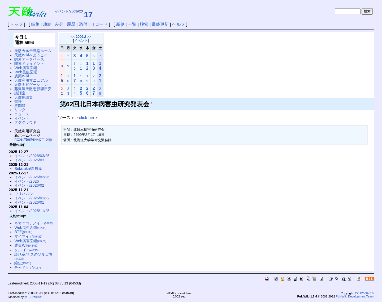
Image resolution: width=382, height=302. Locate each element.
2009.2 (81, 37)
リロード (99, 24)
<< (73, 37)
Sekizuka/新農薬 (28, 168)
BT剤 (23, 232)
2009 (73, 11)
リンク (19, 110)
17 (88, 14)
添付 (83, 24)
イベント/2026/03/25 (31, 156)
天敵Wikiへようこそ (30, 55)
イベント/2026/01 (29, 202)
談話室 (19, 93)
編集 (35, 24)
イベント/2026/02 (29, 185)
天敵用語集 (23, 97)
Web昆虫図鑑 (25, 72)
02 (80, 11)
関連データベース (29, 59)
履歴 (71, 24)
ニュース (21, 114)
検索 (144, 24)
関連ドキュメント (29, 63)
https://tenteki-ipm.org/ (33, 139)
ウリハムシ (23, 194)
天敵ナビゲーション (31, 84)
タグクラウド (25, 122)
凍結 (47, 24)
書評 (18, 101)
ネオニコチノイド (33, 223)
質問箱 (19, 105)
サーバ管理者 (33, 297)
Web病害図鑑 (25, 68)
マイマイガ (28, 236)
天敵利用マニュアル (31, 80)
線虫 (22, 263)
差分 (59, 24)
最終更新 (160, 24)
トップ (16, 24)
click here (88, 117)
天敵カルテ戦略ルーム (32, 51)
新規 (120, 24)
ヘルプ (178, 24)
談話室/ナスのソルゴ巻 (33, 256)
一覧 (132, 24)
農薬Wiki (21, 76)
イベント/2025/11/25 (31, 211)
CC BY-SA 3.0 (364, 293)
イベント (62, 11)
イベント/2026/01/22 (31, 198)
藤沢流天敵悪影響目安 (32, 89)
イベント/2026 (26, 181)
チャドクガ (28, 267)
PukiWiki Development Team (355, 296)
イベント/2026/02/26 (31, 177)
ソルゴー (26, 250)
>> (89, 37)
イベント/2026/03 (29, 160)
